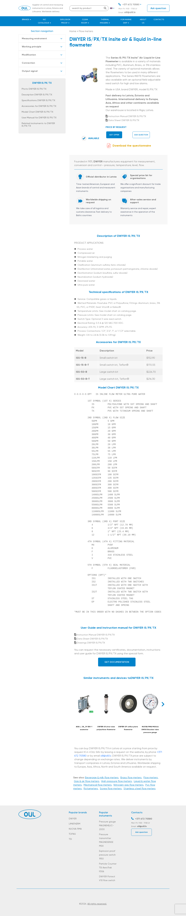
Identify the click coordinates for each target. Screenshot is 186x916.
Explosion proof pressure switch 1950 (107, 855)
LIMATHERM (74, 823)
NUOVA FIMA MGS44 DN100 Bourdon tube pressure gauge (150, 729)
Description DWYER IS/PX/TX (37, 94)
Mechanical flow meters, (98, 784)
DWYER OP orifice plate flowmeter (128, 728)
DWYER (73, 818)
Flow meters (86, 31)
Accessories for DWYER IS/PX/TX (39, 106)
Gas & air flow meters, (87, 781)
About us (143, 21)
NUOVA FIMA (75, 828)
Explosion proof (65, 21)
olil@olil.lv (130, 12)
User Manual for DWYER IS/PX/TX (39, 117)
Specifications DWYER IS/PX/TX (38, 100)
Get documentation (116, 662)
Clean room (84, 21)
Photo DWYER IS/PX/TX (34, 89)
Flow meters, (150, 777)
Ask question (158, 8)
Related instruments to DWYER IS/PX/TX (38, 124)
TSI (70, 839)
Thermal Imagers (104, 21)
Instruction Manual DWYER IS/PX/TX (126, 116)
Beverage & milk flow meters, (102, 777)
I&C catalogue (43, 21)
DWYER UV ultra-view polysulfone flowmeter (106, 728)
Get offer (114, 135)
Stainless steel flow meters (140, 788)
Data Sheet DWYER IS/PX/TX (122, 120)
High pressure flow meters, (116, 781)
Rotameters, (91, 788)
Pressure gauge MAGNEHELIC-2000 (107, 825)
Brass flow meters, (131, 777)
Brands (25, 19)
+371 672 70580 (130, 4)
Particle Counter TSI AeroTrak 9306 (107, 867)
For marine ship (126, 21)
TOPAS (72, 834)
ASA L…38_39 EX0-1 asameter (84, 728)
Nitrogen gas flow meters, (129, 784)
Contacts (159, 19)
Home (72, 31)
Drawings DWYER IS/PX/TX (89, 642)
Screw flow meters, (111, 788)
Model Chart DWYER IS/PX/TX (37, 112)
